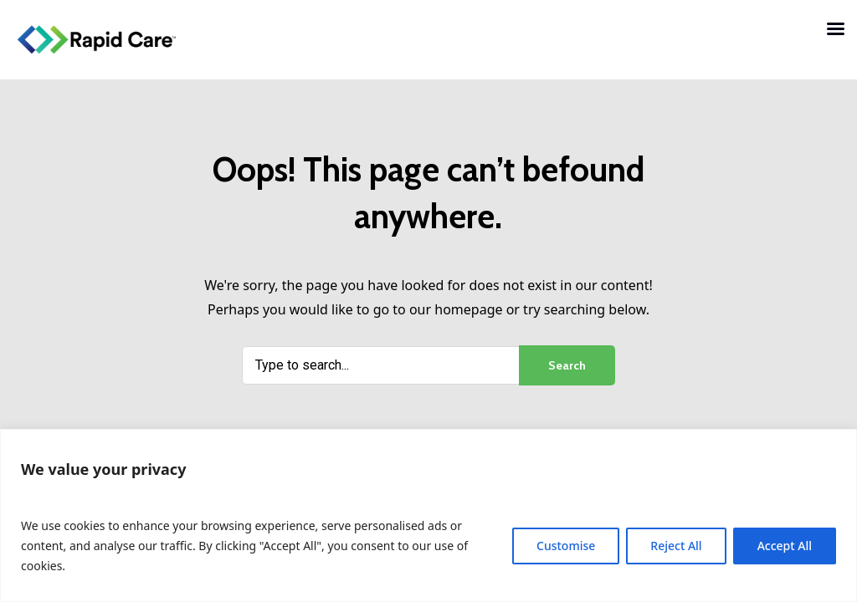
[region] (428, 515)
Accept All (784, 546)
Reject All (675, 546)
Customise (565, 546)
